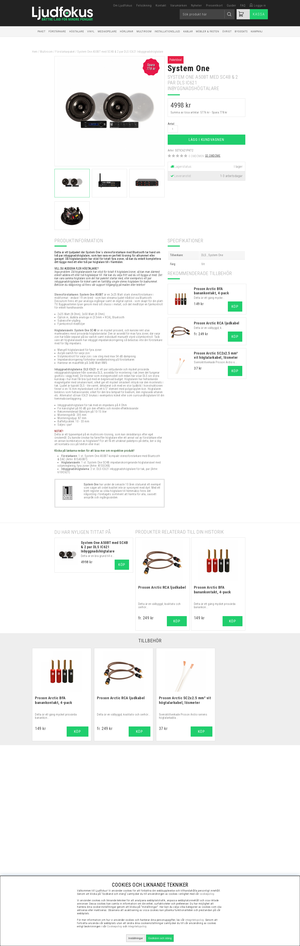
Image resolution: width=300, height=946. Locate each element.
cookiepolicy (207, 893)
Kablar (188, 31)
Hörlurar (126, 31)
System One (189, 68)
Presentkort (214, 5)
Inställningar (135, 938)
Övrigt (227, 31)
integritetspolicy (194, 919)
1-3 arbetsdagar (231, 176)
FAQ (243, 5)
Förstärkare (57, 31)
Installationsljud (167, 31)
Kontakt (161, 5)
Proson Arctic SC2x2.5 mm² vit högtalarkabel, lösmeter (216, 355)
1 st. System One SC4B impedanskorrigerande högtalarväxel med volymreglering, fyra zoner (109, 464)
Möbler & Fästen (207, 31)
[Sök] (207, 14)
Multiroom (144, 31)
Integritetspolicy (137, 926)
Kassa (259, 14)
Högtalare (76, 31)
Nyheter (196, 5)
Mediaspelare (107, 31)
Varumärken (178, 5)
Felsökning (144, 5)
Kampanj (257, 31)
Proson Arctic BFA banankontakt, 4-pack (211, 291)
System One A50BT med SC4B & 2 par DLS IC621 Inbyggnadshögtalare (104, 546)
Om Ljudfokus (122, 5)
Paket (42, 31)
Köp (235, 336)
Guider (231, 5)
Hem (35, 51)
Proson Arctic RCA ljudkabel (216, 323)
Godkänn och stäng (160, 938)
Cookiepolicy (114, 926)
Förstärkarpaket (65, 51)
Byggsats (241, 31)
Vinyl (91, 31)
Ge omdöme (213, 155)
